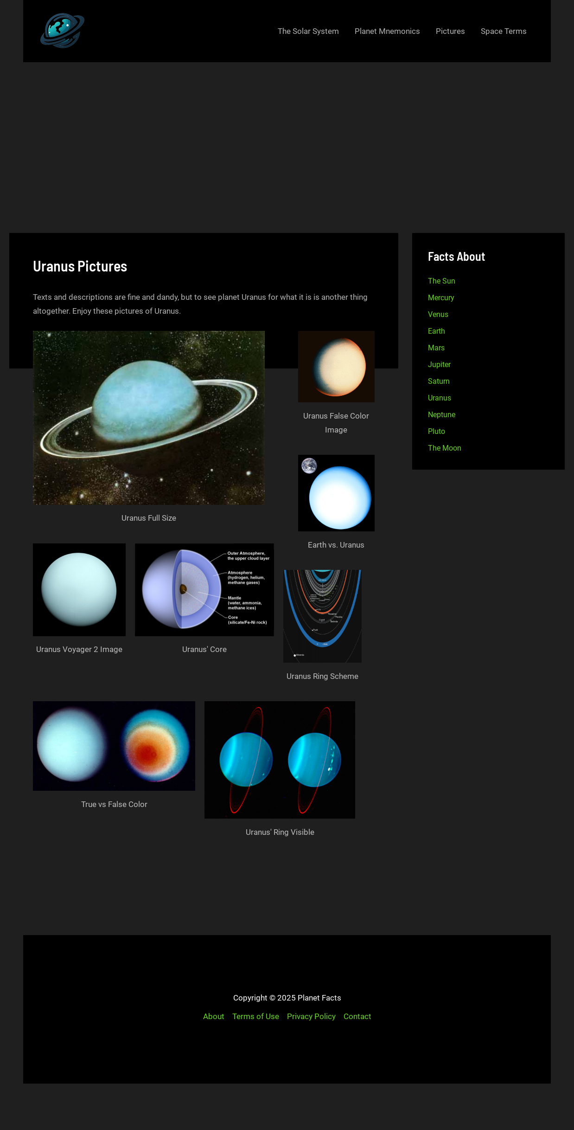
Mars (436, 347)
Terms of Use (255, 1016)
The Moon (444, 448)
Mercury (441, 297)
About (213, 1016)
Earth (436, 331)
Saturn (439, 381)
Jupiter (439, 364)
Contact (357, 1016)
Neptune (441, 414)
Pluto (436, 431)
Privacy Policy (311, 1016)
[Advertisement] (287, 132)
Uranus (439, 398)
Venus (438, 314)
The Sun (441, 281)
